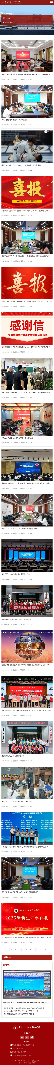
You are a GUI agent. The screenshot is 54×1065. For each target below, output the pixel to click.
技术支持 (32, 1063)
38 (45, 949)
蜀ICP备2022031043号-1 (23, 1061)
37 (41, 949)
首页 (6, 22)
